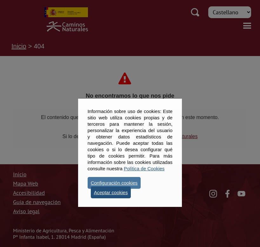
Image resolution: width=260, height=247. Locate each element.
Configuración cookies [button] (114, 183)
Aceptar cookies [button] (111, 192)
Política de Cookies (144, 168)
